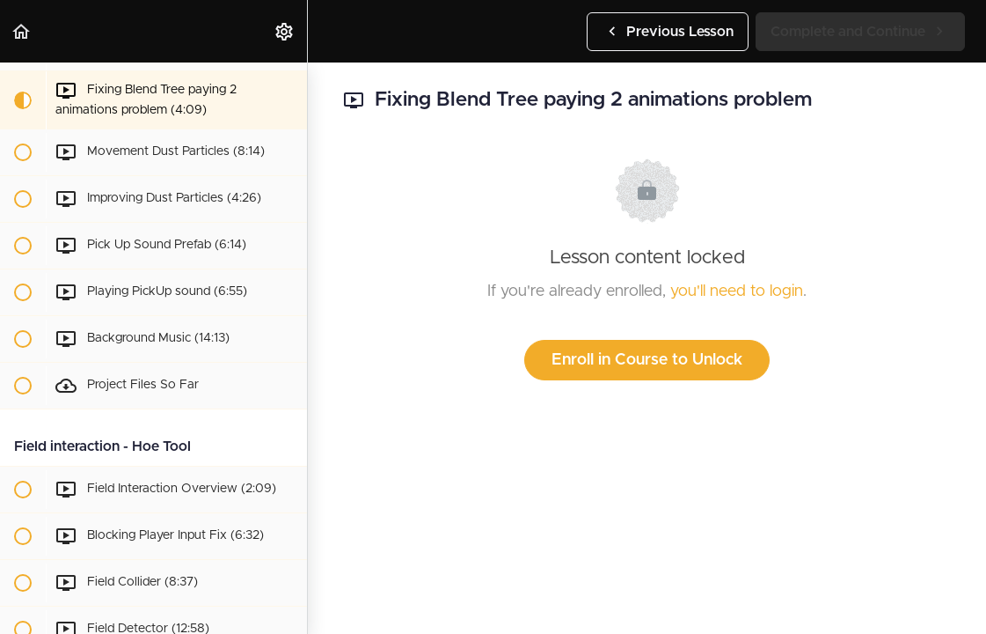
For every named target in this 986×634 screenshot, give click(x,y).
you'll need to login (736, 291)
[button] (22, 31)
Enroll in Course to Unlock (646, 360)
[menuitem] (285, 31)
